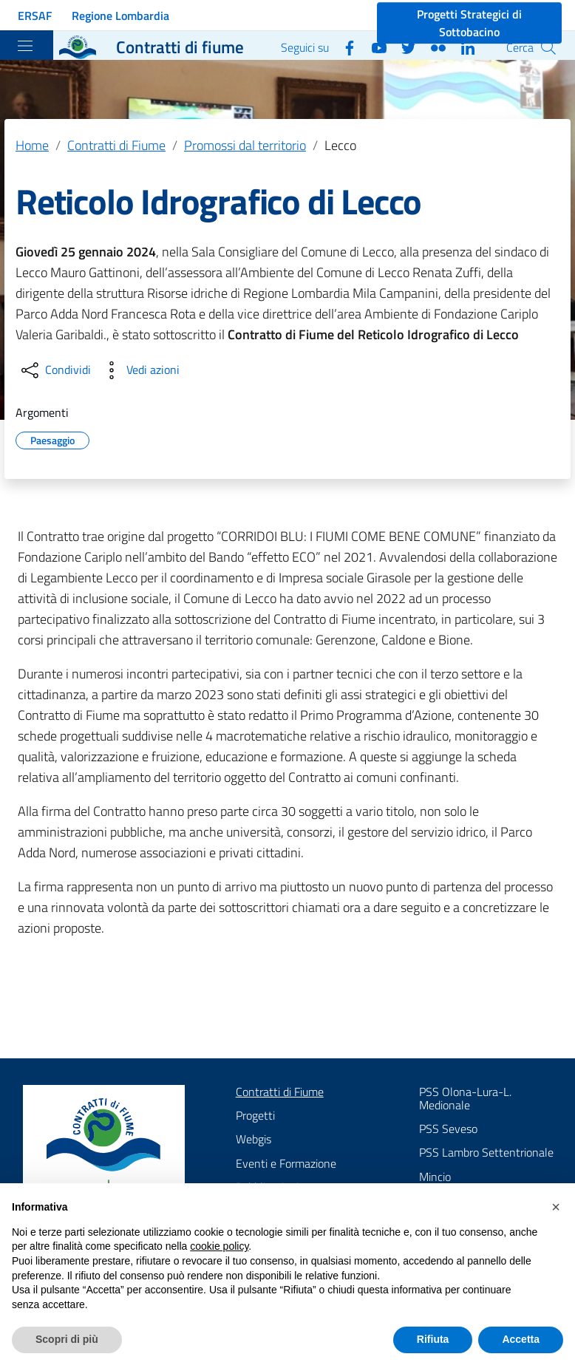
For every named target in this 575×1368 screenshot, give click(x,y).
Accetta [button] (521, 1339)
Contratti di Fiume (116, 145)
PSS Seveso (448, 1128)
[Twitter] (403, 46)
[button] (556, 1207)
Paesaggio (52, 438)
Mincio (435, 1176)
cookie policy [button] (219, 1246)
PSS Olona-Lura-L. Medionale (465, 1098)
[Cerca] (548, 47)
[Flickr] (432, 46)
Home (32, 145)
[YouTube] (373, 46)
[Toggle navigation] (25, 46)
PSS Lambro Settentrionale (486, 1152)
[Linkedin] (462, 46)
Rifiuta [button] (433, 1339)
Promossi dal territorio (245, 145)
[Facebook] (343, 46)
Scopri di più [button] (66, 1339)
